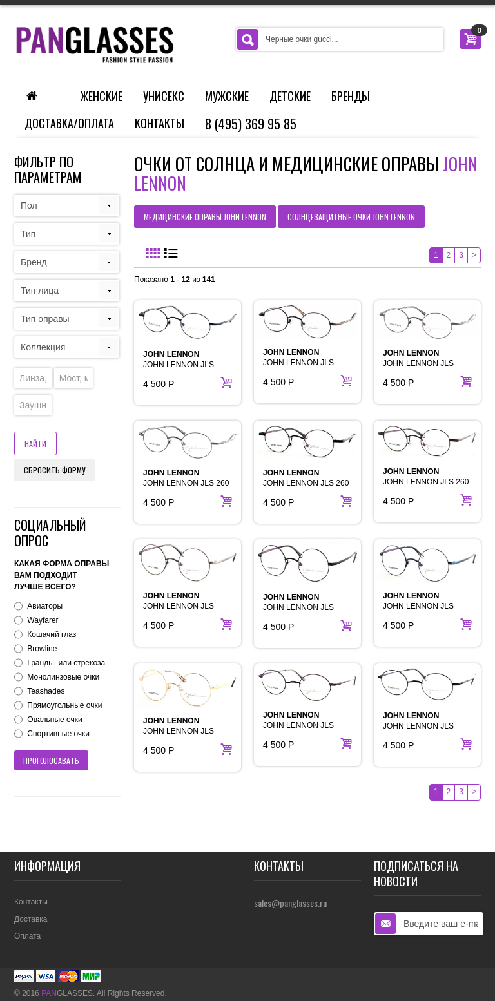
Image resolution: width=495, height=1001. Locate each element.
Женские (101, 96)
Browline (42, 648)
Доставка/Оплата (69, 123)
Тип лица (40, 290)
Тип (28, 234)
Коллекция (43, 347)
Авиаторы (45, 606)
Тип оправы (45, 319)
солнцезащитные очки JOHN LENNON (351, 216)
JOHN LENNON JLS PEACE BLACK (418, 726)
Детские (290, 96)
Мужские (227, 96)
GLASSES (67, 993)
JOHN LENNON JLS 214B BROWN (298, 362)
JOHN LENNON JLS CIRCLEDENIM (418, 606)
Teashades (45, 691)
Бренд (34, 262)
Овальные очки (54, 719)
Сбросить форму (54, 469)
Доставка (31, 919)
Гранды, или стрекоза (66, 662)
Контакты (159, 123)
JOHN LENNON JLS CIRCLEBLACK (298, 607)
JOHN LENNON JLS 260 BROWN (426, 482)
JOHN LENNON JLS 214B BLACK (178, 364)
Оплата (27, 935)
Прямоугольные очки (64, 705)
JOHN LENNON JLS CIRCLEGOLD (178, 731)
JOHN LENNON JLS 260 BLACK (306, 483)
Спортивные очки (58, 733)
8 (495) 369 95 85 (250, 123)
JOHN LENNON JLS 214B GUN (418, 363)
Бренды (350, 96)
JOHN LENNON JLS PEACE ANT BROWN (300, 725)
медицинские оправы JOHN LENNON (205, 216)
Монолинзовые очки (63, 677)
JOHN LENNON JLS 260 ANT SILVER (186, 483)
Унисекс (163, 96)
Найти (35, 443)
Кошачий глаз (51, 634)
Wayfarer (42, 620)
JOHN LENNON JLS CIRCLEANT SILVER (179, 606)
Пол (29, 205)
